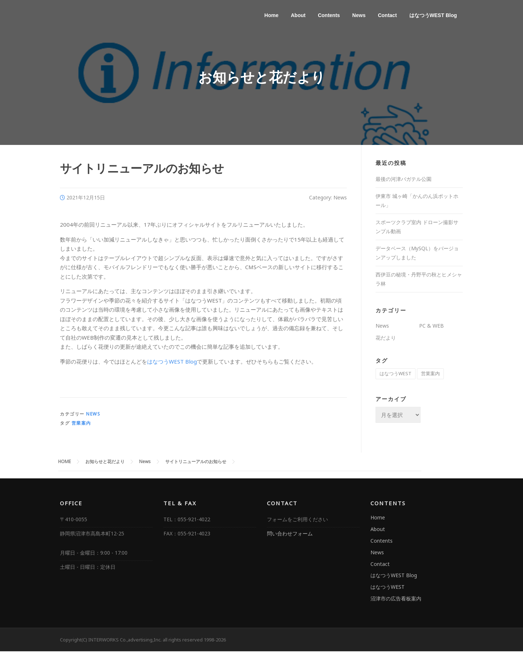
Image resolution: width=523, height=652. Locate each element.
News (359, 15)
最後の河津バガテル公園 (403, 180)
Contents (329, 15)
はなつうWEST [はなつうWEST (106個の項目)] (395, 374)
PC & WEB (431, 326)
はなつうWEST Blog (433, 15)
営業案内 (81, 424)
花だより (386, 338)
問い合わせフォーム (290, 534)
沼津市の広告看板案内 (395, 599)
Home (271, 15)
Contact (387, 15)
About (298, 15)
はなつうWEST (387, 587)
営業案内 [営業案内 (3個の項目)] (430, 374)
